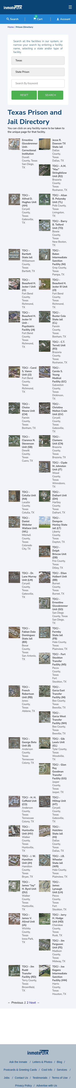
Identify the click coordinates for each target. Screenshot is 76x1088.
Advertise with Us (46, 1085)
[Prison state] (38, 60)
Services (62, 1069)
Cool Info (46, 1069)
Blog (59, 1061)
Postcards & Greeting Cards (20, 1069)
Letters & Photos (42, 1061)
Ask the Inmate (18, 1061)
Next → (34, 1003)
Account (63, 19)
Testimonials (40, 1077)
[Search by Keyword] (38, 83)
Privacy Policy (23, 1085)
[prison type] (38, 72)
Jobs (7, 1077)
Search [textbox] (12, 19)
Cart (37, 19)
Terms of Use (60, 1077)
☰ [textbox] (70, 7)
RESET (24, 95)
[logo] (13, 13)
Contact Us (21, 1077)
